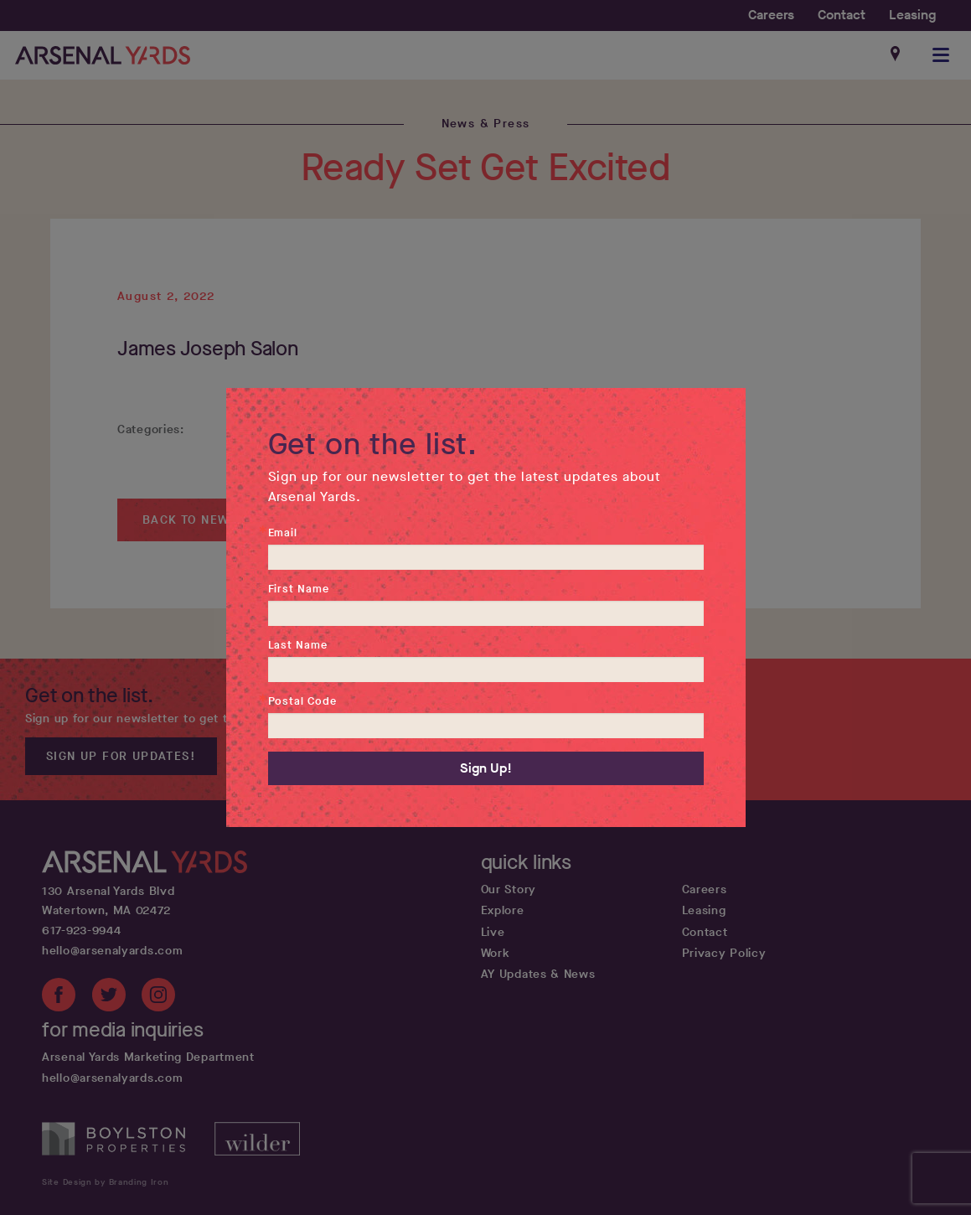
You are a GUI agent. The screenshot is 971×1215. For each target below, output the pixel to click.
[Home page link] (102, 55)
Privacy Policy (724, 953)
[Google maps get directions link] (896, 55)
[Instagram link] (158, 998)
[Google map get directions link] (237, 902)
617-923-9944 (81, 930)
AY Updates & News (538, 974)
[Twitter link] (109, 998)
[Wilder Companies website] (257, 1152)
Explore (502, 910)
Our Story (508, 889)
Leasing (912, 14)
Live (493, 932)
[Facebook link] (58, 998)
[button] (942, 55)
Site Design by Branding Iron (105, 1181)
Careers (771, 14)
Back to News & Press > (225, 520)
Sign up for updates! (121, 756)
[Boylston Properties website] (128, 1152)
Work (495, 953)
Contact (841, 14)
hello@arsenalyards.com (112, 951)
